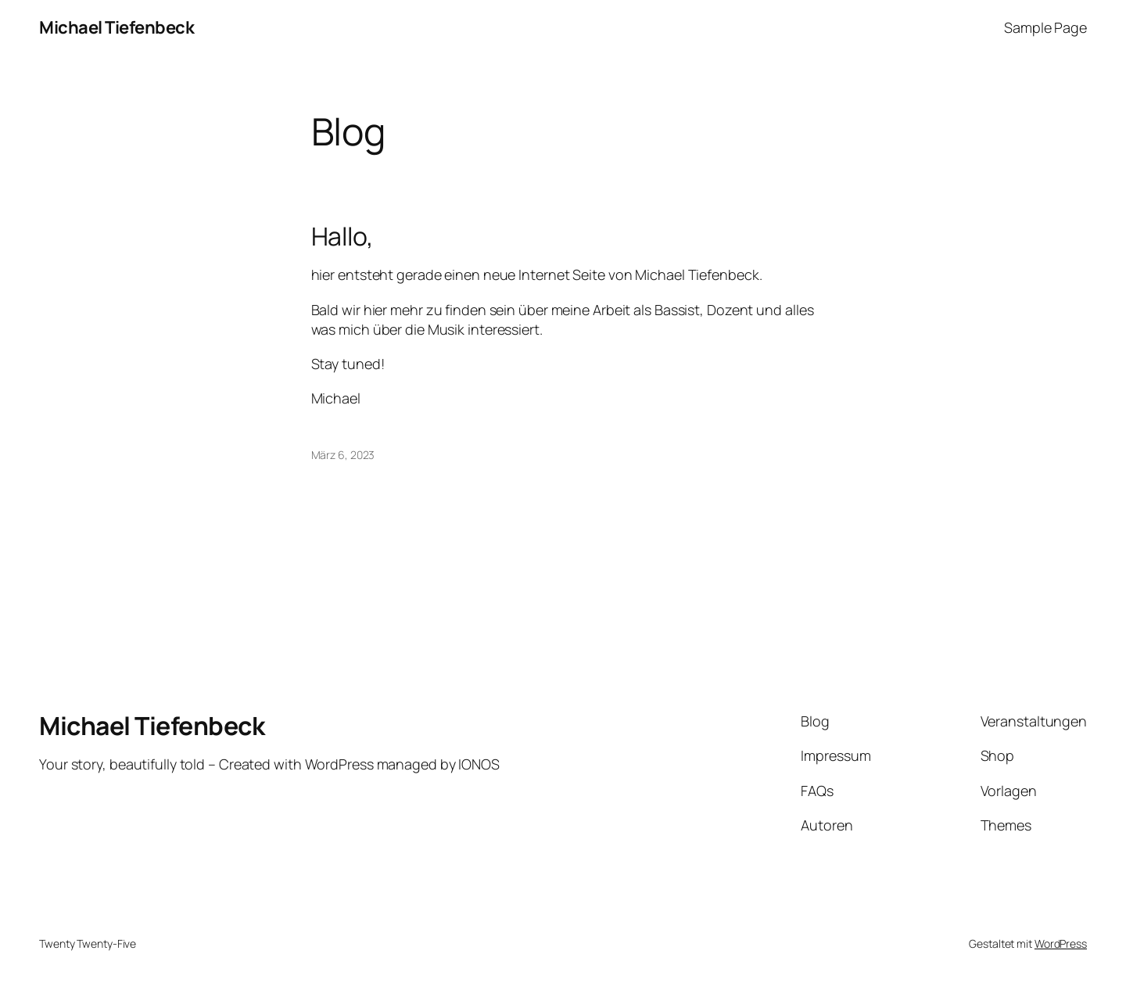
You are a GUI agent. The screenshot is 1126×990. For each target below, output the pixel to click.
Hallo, (342, 236)
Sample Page (1045, 27)
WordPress (1061, 943)
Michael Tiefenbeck (116, 27)
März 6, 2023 (343, 454)
